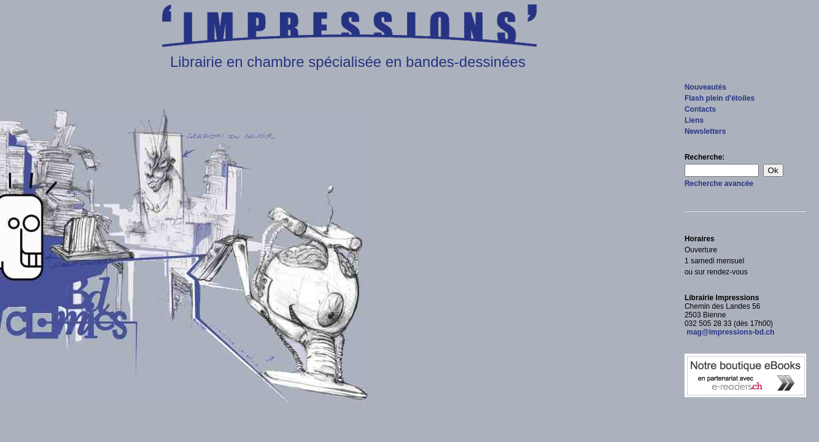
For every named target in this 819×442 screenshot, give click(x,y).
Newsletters (705, 131)
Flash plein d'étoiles (720, 98)
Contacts (700, 109)
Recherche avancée (719, 183)
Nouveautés (705, 87)
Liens (694, 120)
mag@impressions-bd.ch (729, 332)
